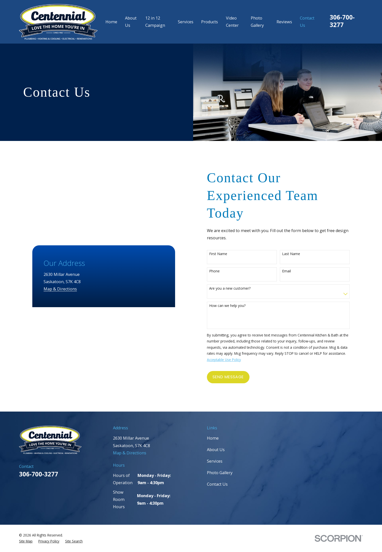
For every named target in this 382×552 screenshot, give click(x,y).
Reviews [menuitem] (284, 22)
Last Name (296, 254)
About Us (216, 449)
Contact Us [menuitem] (307, 21)
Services (214, 461)
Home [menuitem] (111, 22)
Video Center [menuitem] (232, 21)
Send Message (233, 377)
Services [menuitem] (185, 22)
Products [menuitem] (209, 22)
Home (213, 438)
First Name (223, 254)
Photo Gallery (219, 472)
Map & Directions (52, 218)
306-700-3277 (342, 21)
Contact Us (217, 484)
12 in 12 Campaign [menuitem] (155, 21)
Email (291, 271)
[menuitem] (26, 541)
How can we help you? (232, 306)
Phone (219, 271)
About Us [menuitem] (131, 21)
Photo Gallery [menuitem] (257, 21)
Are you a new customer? (234, 288)
